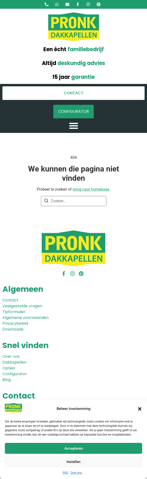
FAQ (65, 472)
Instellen (73, 462)
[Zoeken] (46, 201)
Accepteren (73, 448)
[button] (139, 408)
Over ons (76, 472)
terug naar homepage (91, 189)
